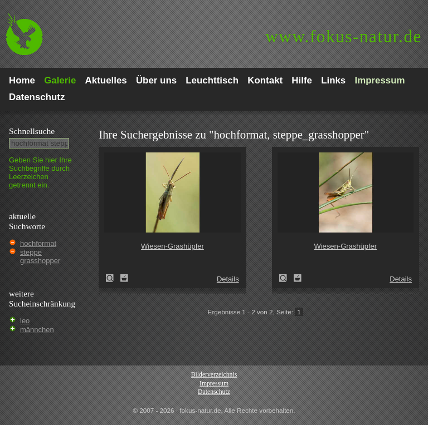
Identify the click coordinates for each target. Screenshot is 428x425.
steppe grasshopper (40, 256)
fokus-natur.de (343, 36)
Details (228, 279)
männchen (37, 329)
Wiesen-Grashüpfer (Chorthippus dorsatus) (113, 278)
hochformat (38, 243)
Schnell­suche (32, 131)
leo (25, 321)
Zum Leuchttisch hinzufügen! (124, 278)
